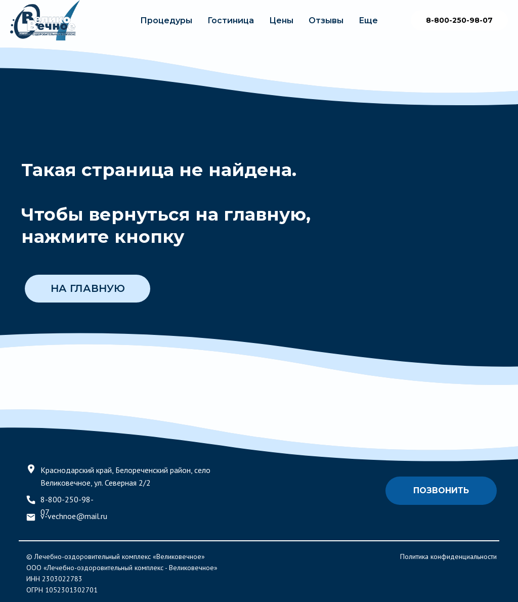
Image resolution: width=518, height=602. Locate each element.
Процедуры (166, 20)
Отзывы (326, 20)
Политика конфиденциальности (448, 556)
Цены (281, 20)
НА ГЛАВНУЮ (88, 288)
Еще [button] (368, 20)
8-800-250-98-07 (459, 20)
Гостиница (230, 20)
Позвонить (441, 490)
